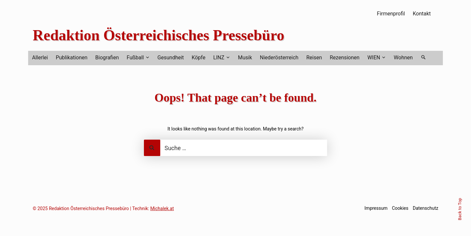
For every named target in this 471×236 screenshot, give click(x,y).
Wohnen (403, 57)
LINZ (218, 57)
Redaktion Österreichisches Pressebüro (158, 35)
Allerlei (40, 57)
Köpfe (198, 57)
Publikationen (71, 57)
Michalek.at (162, 208)
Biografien (107, 57)
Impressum (375, 208)
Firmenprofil (391, 13)
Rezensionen (344, 57)
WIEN (373, 57)
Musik (245, 57)
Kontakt (422, 13)
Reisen (314, 57)
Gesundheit (170, 57)
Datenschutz (425, 208)
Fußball (135, 57)
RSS (439, 13)
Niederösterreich (279, 57)
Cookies (400, 208)
